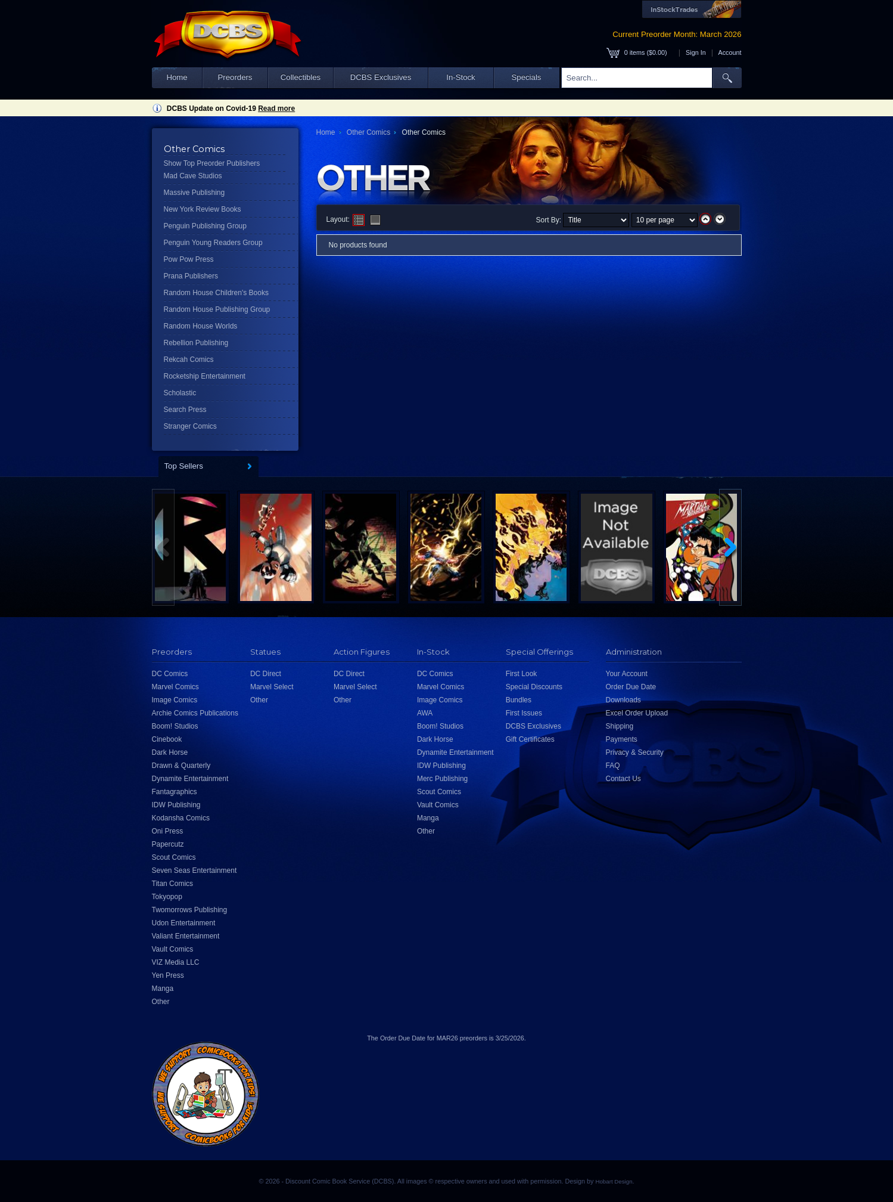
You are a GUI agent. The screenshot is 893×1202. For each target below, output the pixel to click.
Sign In (696, 52)
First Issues (524, 713)
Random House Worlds (201, 326)
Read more (276, 108)
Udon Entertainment (184, 923)
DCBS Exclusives (381, 77)
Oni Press (167, 831)
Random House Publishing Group (217, 309)
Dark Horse (170, 752)
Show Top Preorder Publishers (212, 163)
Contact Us (623, 779)
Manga (163, 988)
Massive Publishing (194, 192)
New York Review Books (202, 209)
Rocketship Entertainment (204, 376)
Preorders (235, 77)
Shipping (620, 726)
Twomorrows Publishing (190, 910)
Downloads (623, 700)
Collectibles (301, 77)
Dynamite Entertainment (190, 779)
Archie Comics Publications (195, 713)
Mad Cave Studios (193, 176)
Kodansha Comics (181, 818)
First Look (521, 674)
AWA (425, 713)
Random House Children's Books (216, 293)
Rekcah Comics (189, 359)
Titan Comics (173, 883)
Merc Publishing (442, 779)
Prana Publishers (191, 276)
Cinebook (167, 739)
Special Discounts (534, 687)
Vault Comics (173, 949)
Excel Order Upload (637, 713)
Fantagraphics (174, 792)
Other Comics (368, 132)
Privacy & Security (635, 752)
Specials (527, 77)
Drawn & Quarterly (181, 765)
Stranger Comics (190, 426)
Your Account (627, 674)
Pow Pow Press (189, 259)
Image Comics (175, 700)
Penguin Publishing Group (205, 226)
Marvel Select (272, 687)
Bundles (518, 700)
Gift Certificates (530, 739)
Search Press (185, 409)
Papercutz (168, 844)
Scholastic (180, 393)
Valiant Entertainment (186, 936)
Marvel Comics (175, 687)
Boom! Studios (175, 726)
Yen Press (168, 975)
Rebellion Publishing (196, 343)
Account (729, 52)
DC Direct (265, 674)
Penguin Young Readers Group (213, 242)
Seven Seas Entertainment (194, 870)
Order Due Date (631, 687)
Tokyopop (167, 897)
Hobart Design (613, 1181)
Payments (621, 739)
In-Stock (460, 77)
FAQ (613, 765)
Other (161, 1001)
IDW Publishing (176, 805)
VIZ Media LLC (176, 962)
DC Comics (170, 674)
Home (176, 77)
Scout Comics (174, 857)
